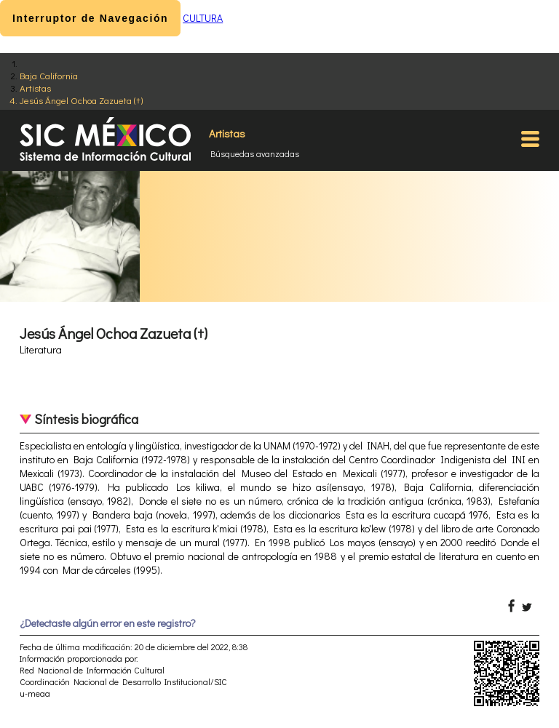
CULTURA (203, 18)
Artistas (35, 87)
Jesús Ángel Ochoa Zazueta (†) (81, 100)
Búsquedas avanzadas (254, 153)
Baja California (49, 75)
